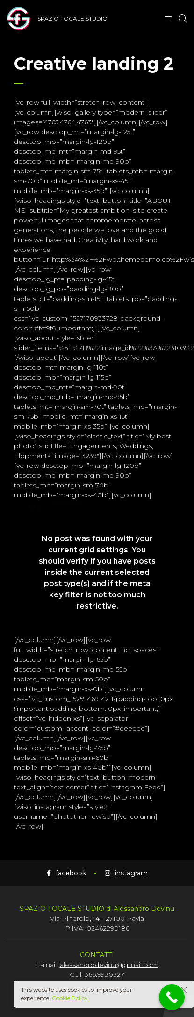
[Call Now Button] (172, 997)
